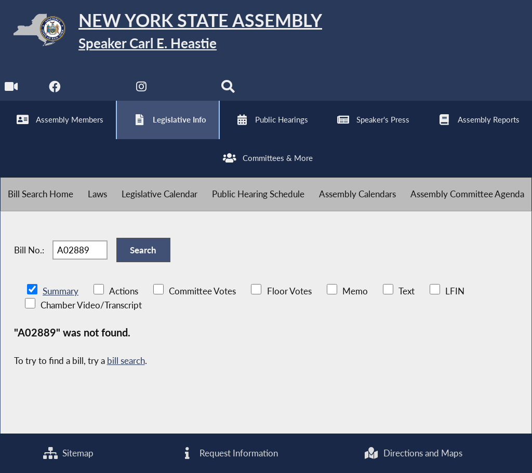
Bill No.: (29, 250)
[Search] (228, 89)
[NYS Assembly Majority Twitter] (98, 89)
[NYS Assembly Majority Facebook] (54, 89)
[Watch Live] (11, 89)
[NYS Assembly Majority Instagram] (141, 89)
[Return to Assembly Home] (161, 32)
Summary (60, 291)
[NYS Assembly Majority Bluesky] (184, 89)
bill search (126, 360)
